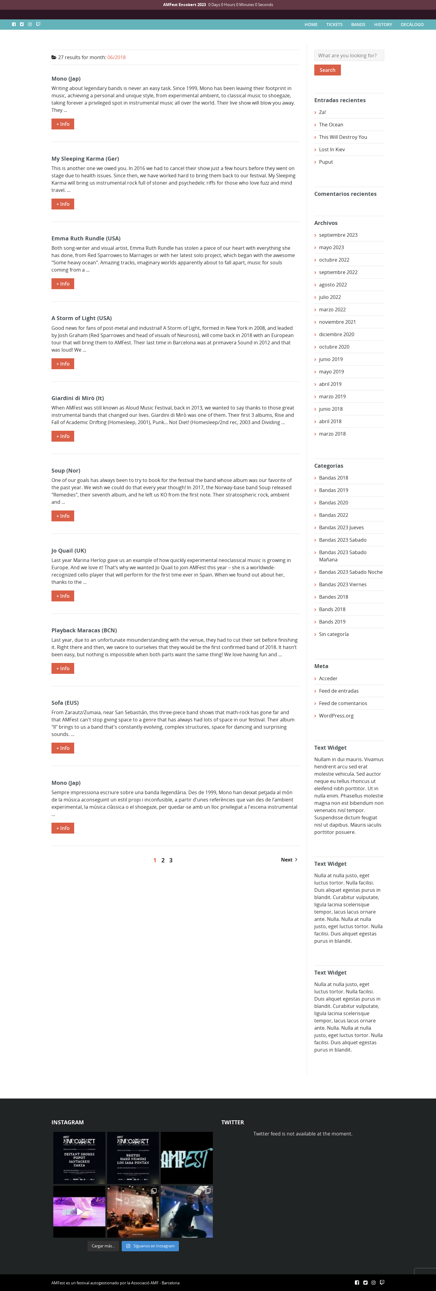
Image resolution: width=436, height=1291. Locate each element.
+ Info (63, 124)
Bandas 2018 (333, 477)
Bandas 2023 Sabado (343, 540)
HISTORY (383, 24)
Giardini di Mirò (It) (77, 398)
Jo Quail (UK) (68, 550)
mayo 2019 (331, 371)
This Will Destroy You (343, 137)
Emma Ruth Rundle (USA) (86, 238)
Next (289, 859)
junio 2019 (331, 359)
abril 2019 (330, 384)
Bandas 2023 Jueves (341, 527)
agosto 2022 (333, 284)
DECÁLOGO (412, 24)
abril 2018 (330, 421)
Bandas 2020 (333, 502)
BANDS (358, 24)
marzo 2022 (332, 309)
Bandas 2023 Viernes (343, 584)
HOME (311, 24)
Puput (326, 162)
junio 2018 (331, 409)
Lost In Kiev (332, 149)
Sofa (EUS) (65, 702)
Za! (322, 112)
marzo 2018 (332, 433)
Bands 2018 (332, 609)
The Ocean (331, 124)
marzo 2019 (332, 396)
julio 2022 (330, 297)
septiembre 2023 (338, 235)
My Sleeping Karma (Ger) (85, 158)
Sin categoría (334, 634)
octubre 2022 (334, 259)
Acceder (328, 678)
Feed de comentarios (343, 703)
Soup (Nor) (65, 470)
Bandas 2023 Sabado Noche (351, 572)
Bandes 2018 (333, 597)
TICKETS (334, 24)
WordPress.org (336, 715)
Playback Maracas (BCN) (84, 630)
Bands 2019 (332, 621)
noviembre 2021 (337, 322)
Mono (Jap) (66, 78)
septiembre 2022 (338, 272)
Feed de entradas (339, 690)
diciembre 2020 (336, 334)
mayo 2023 (331, 247)
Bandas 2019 (333, 490)
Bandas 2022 (333, 515)
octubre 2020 (334, 346)
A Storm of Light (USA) (81, 318)
